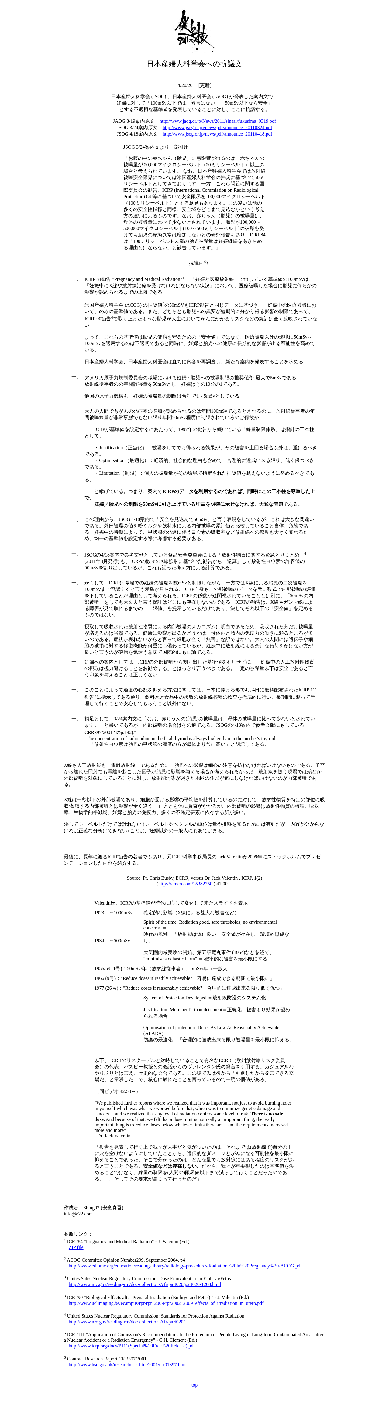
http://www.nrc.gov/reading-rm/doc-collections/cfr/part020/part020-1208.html (145, 1284)
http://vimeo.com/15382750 (185, 883)
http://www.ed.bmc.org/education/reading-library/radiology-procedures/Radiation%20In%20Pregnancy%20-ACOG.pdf (185, 1265)
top (194, 1385)
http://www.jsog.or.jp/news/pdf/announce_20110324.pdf (217, 127)
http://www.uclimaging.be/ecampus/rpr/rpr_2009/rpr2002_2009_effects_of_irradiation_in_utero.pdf (166, 1303)
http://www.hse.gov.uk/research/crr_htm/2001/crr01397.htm (127, 1364)
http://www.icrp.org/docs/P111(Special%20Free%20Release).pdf (132, 1345)
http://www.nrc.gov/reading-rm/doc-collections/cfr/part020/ (127, 1321)
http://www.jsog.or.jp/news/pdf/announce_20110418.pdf (217, 133)
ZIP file (76, 1247)
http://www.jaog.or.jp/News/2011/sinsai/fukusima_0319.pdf (218, 121)
